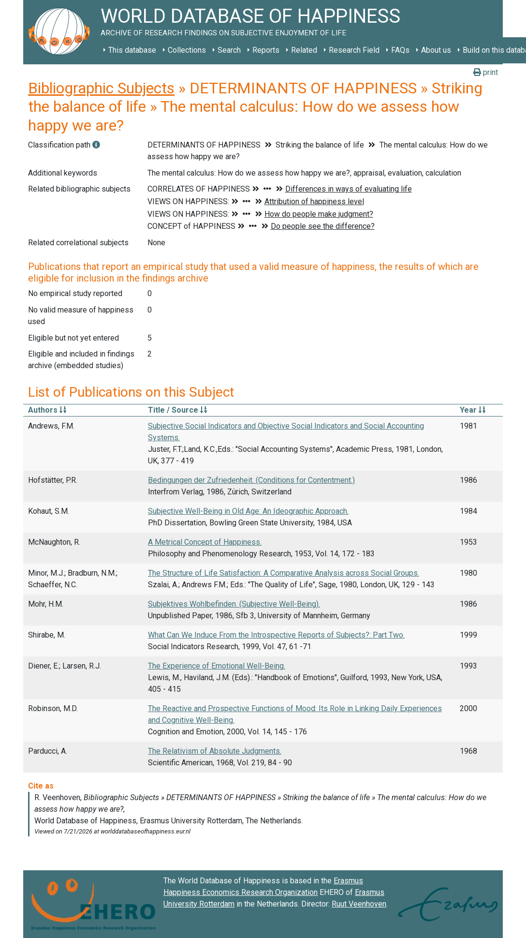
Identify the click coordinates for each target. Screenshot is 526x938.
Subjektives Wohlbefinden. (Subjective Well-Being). (234, 604)
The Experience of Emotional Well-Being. (216, 665)
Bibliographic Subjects (101, 88)
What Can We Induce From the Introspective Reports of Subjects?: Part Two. (276, 635)
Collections (187, 50)
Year (472, 410)
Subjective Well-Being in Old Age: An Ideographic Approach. (248, 511)
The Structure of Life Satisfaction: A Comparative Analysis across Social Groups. (283, 573)
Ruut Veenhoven (359, 903)
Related (304, 50)
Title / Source (177, 410)
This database (132, 50)
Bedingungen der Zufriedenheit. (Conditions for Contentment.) (251, 480)
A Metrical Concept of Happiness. (205, 542)
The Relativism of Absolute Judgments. (214, 751)
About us (436, 50)
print (485, 72)
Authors (47, 410)
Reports (265, 50)
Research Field (354, 50)
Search (229, 50)
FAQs (400, 50)
